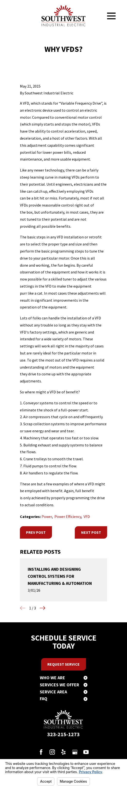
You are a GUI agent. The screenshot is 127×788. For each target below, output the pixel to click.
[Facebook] (41, 752)
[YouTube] (86, 752)
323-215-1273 (63, 734)
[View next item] (42, 608)
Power (47, 516)
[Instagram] (52, 752)
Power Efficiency (67, 516)
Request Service (63, 664)
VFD (87, 516)
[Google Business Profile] (74, 752)
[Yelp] (63, 752)
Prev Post (36, 532)
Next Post (91, 532)
